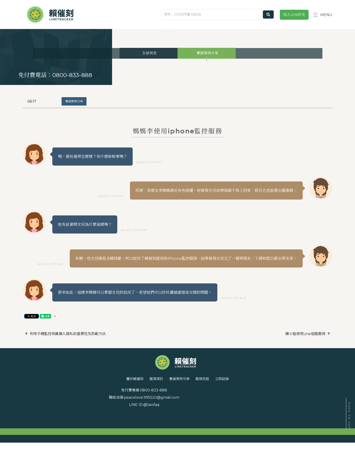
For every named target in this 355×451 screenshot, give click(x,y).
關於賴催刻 (116, 408)
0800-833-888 (81, 421)
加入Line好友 (294, 14)
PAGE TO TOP (349, 415)
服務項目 (147, 408)
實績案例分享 (76, 124)
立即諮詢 (241, 408)
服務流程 (212, 408)
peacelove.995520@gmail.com (185, 421)
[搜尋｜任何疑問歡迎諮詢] (218, 14)
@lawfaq (290, 421)
